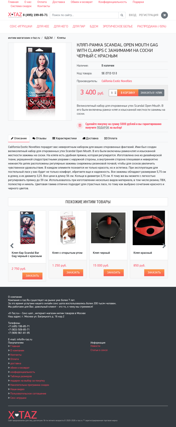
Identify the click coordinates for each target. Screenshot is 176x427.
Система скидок (21, 6)
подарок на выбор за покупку (27, 380)
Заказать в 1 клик (151, 92)
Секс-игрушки (21, 26)
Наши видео (17, 389)
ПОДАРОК (103, 127)
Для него (61, 26)
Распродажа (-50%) (151, 26)
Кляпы (61, 37)
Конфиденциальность (112, 2)
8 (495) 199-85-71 (35, 15)
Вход (132, 15)
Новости (95, 346)
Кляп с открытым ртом (67, 252)
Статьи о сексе (99, 350)
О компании (17, 350)
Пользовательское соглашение (28, 393)
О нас (27, 2)
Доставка (58, 2)
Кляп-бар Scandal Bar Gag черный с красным (27, 254)
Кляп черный (101, 252)
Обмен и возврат (82, 2)
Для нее (43, 26)
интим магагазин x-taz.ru (24, 37)
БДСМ (94, 26)
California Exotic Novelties (117, 81)
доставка (15, 363)
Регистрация (148, 15)
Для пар (79, 26)
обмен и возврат (20, 367)
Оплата (42, 2)
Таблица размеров (21, 376)
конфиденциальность (22, 372)
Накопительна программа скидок (29, 385)
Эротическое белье (118, 26)
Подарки (138, 2)
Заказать (32, 275)
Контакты (43, 6)
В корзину (128, 92)
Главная (13, 2)
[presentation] (12, 246)
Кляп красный (143, 252)
